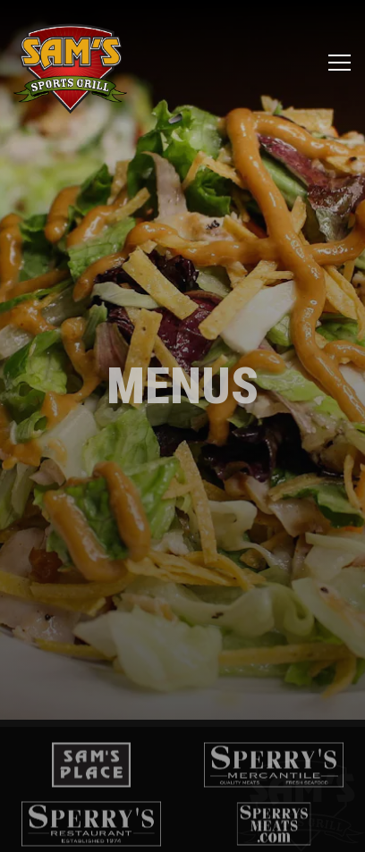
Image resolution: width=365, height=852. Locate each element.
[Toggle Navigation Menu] (339, 62)
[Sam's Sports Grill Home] (70, 62)
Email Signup (183, 828)
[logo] (91, 758)
